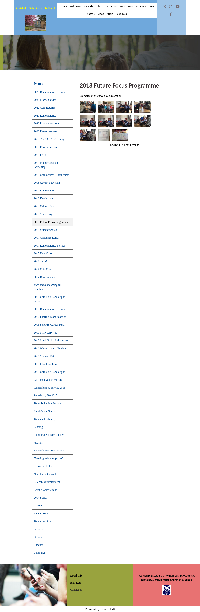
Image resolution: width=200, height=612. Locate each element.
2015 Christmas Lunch (46, 364)
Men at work (41, 513)
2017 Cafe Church (44, 269)
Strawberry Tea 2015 (45, 395)
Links (151, 6)
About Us (102, 6)
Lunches (38, 544)
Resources (121, 13)
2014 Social (40, 497)
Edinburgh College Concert (49, 434)
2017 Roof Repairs (44, 277)
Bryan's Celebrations (45, 489)
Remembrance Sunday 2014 (49, 450)
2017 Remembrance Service (49, 245)
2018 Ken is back (43, 198)
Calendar (89, 6)
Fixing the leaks (43, 466)
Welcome (75, 6)
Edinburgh (39, 552)
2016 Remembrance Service (49, 308)
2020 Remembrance (45, 115)
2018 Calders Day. (44, 206)
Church (38, 536)
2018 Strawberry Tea (45, 214)
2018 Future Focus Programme (51, 221)
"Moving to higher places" (48, 458)
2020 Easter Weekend (46, 131)
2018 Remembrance (45, 190)
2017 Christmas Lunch (46, 237)
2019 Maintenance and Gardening (46, 164)
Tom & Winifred (43, 521)
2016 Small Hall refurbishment (51, 340)
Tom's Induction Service (47, 403)
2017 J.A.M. (41, 261)
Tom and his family (45, 419)
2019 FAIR (40, 154)
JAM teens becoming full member (48, 287)
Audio (110, 13)
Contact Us (117, 6)
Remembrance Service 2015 (49, 387)
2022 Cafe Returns (44, 107)
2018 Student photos (45, 229)
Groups (140, 6)
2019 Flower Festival (46, 147)
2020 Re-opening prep (46, 123)
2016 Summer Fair (44, 356)
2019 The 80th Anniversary (49, 139)
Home (63, 6)
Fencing (38, 426)
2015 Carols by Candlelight (49, 371)
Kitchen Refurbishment (47, 481)
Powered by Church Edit (100, 609)
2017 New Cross (43, 253)
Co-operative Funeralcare (48, 379)
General (38, 505)
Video (101, 13)
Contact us (76, 589)
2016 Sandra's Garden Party (49, 324)
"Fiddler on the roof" (45, 474)
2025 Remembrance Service (49, 91)
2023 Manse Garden (45, 99)
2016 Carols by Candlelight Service (49, 299)
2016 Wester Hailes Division (50, 348)
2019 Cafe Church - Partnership (51, 174)
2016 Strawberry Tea (45, 332)
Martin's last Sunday (45, 411)
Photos (89, 13)
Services (38, 529)
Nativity (38, 442)
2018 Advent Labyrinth (47, 182)
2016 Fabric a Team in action (50, 316)
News (131, 6)
